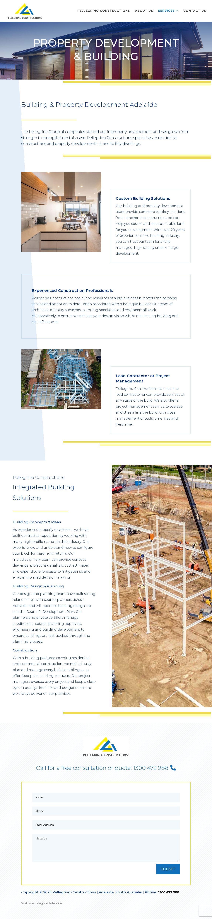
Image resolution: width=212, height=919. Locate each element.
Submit (168, 869)
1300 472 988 (168, 892)
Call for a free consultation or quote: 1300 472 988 (102, 768)
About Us (144, 11)
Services (166, 11)
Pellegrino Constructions (103, 11)
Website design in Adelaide (41, 903)
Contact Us (194, 11)
